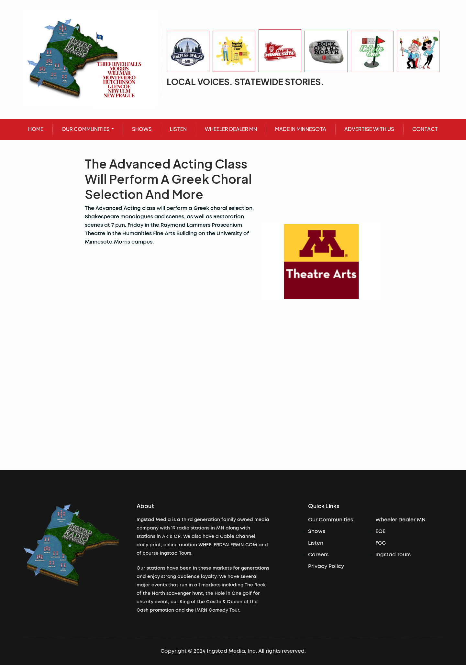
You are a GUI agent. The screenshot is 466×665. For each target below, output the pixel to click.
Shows (316, 531)
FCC (380, 543)
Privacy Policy (326, 566)
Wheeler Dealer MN (400, 519)
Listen (315, 543)
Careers (318, 554)
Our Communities (330, 519)
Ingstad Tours (393, 554)
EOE (380, 531)
